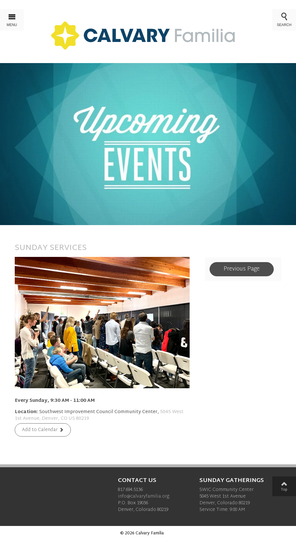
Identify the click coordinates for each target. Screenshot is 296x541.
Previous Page (241, 269)
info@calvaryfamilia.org (143, 496)
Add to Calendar (40, 430)
